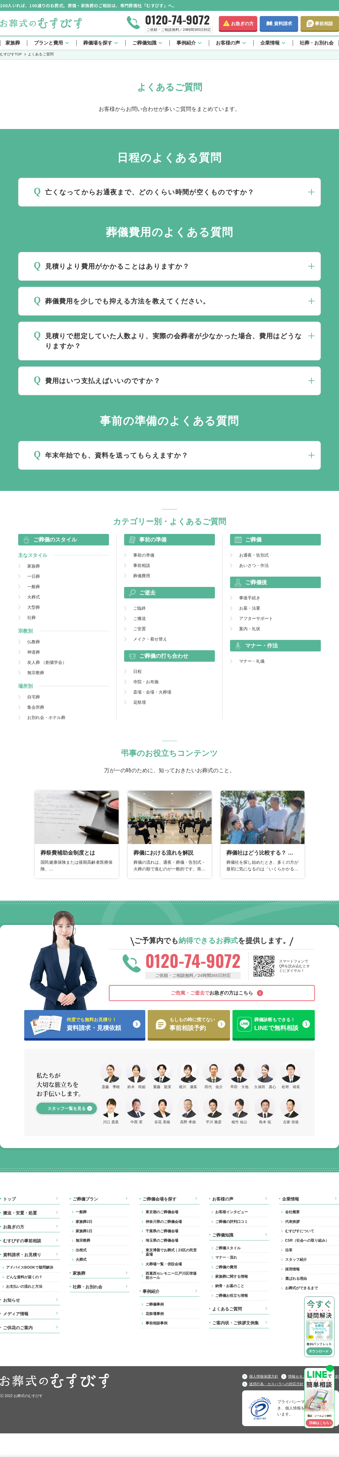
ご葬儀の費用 (226, 1267)
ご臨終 (139, 607)
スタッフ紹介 (296, 1259)
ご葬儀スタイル (228, 1248)
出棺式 (81, 1250)
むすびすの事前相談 (22, 1240)
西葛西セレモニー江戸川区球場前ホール (171, 1275)
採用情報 (292, 1269)
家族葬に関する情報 (231, 1276)
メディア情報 (15, 1313)
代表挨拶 (292, 1222)
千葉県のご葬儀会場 (162, 1231)
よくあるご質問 (227, 1308)
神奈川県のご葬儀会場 (164, 1222)
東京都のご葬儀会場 (162, 1212)
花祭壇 (139, 702)
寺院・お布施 (146, 681)
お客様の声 (228, 42)
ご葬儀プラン (85, 1199)
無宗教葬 (35, 672)
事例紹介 (186, 42)
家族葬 (12, 42)
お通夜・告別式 (254, 554)
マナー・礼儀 (252, 660)
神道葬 (33, 651)
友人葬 (47, 662)
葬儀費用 (141, 575)
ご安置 (139, 628)
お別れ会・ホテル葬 (46, 717)
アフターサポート (256, 618)
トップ (9, 1199)
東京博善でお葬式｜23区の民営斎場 (171, 1252)
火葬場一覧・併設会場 (164, 1264)
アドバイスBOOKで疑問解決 (29, 1267)
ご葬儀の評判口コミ (231, 1222)
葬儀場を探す (97, 42)
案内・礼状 (249, 628)
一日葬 (33, 576)
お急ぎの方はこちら (212, 992)
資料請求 (283, 23)
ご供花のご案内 (18, 1327)
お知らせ (11, 1300)
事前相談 (324, 23)
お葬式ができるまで (301, 1288)
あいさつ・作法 (254, 565)
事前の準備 (143, 554)
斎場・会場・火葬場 (152, 691)
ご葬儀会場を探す (159, 1199)
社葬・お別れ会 (317, 42)
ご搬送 (139, 618)
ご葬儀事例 (155, 1304)
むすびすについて (299, 1231)
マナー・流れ (226, 1257)
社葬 (31, 617)
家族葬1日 (84, 1231)
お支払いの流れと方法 (24, 1286)
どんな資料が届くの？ (24, 1277)
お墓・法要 (249, 607)
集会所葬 (35, 706)
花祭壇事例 (155, 1314)
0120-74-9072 (177, 19)
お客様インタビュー (231, 1212)
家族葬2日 (84, 1222)
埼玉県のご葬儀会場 (162, 1240)
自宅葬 (33, 696)
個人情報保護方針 (263, 1376)
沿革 (288, 1250)
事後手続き (249, 597)
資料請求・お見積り (22, 1254)
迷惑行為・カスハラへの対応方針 (276, 1384)
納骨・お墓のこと (229, 1286)
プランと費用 (48, 42)
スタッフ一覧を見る (67, 1108)
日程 (137, 671)
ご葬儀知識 (144, 42)
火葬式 (33, 596)
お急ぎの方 (242, 23)
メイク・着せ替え (150, 638)
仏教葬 (33, 641)
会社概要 (292, 1212)
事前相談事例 (156, 1323)
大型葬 (33, 606)
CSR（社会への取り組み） (307, 1240)
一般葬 (33, 586)
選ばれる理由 (296, 1279)
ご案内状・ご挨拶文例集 (235, 1322)
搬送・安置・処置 (20, 1212)
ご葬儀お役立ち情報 (231, 1295)
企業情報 (270, 42)
